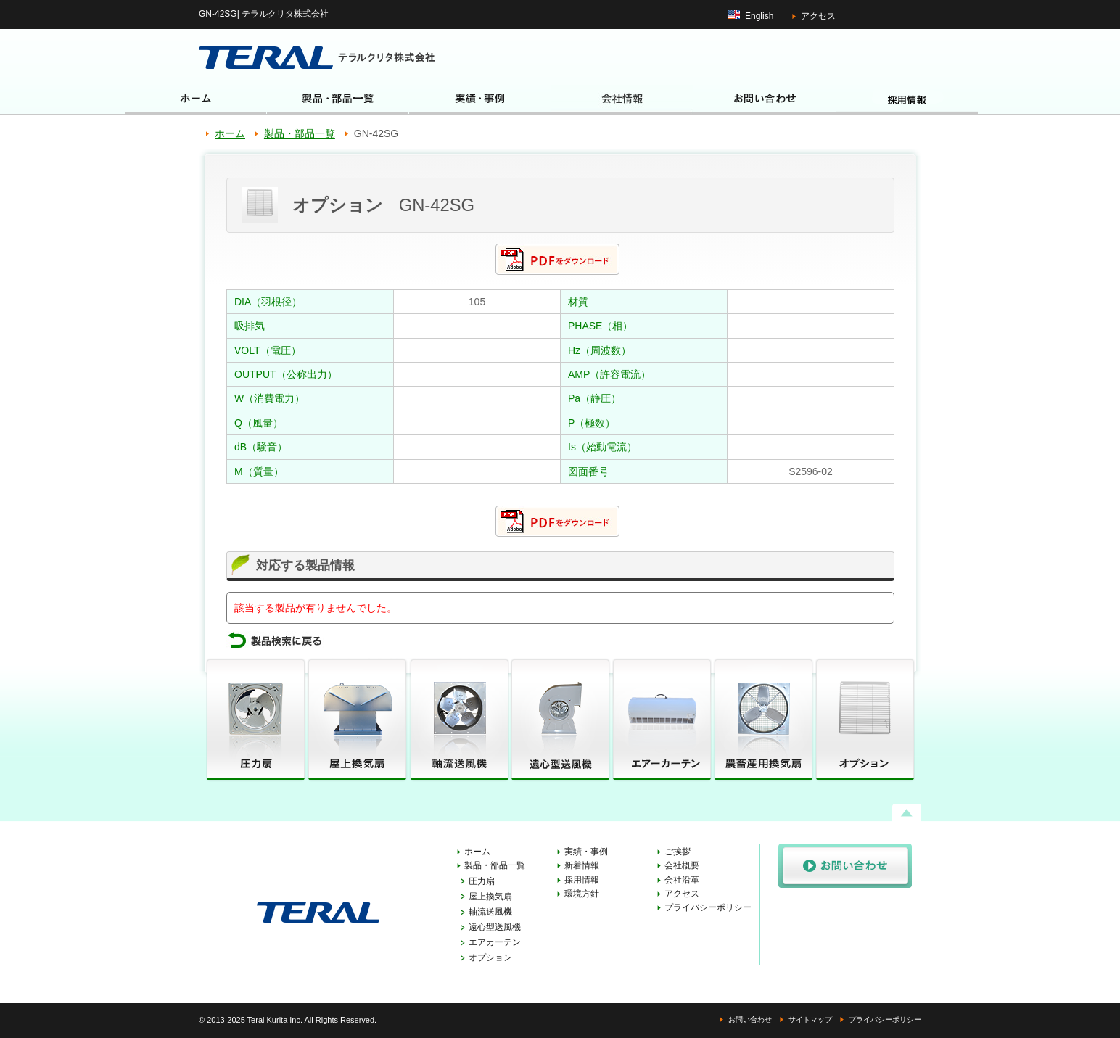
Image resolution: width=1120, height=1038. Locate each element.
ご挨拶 (677, 852)
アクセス (818, 16)
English (759, 16)
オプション (490, 957)
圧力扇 (482, 881)
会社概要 (681, 865)
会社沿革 (681, 880)
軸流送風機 (490, 912)
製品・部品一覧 (299, 133)
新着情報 (581, 865)
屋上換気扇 (490, 896)
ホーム (230, 133)
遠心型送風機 (495, 927)
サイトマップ (810, 1019)
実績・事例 (586, 852)
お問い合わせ (750, 1019)
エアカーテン (495, 942)
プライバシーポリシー (708, 907)
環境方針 (581, 894)
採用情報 (581, 880)
